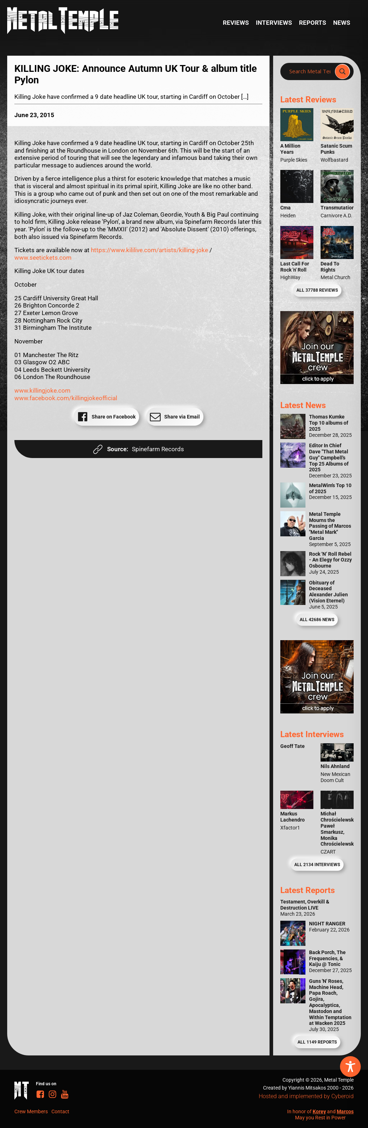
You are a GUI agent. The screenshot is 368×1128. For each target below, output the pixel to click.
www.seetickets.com (43, 257)
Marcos (345, 1111)
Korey (319, 1111)
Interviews (274, 22)
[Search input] (309, 71)
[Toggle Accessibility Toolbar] (350, 1066)
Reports (312, 22)
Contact (60, 1111)
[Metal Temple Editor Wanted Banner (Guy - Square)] (317, 711)
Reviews (236, 22)
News (341, 22)
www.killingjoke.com (42, 390)
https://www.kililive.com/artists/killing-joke (149, 250)
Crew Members (31, 1111)
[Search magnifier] (342, 71)
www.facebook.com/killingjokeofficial (65, 398)
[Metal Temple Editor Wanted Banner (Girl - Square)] (317, 381)
